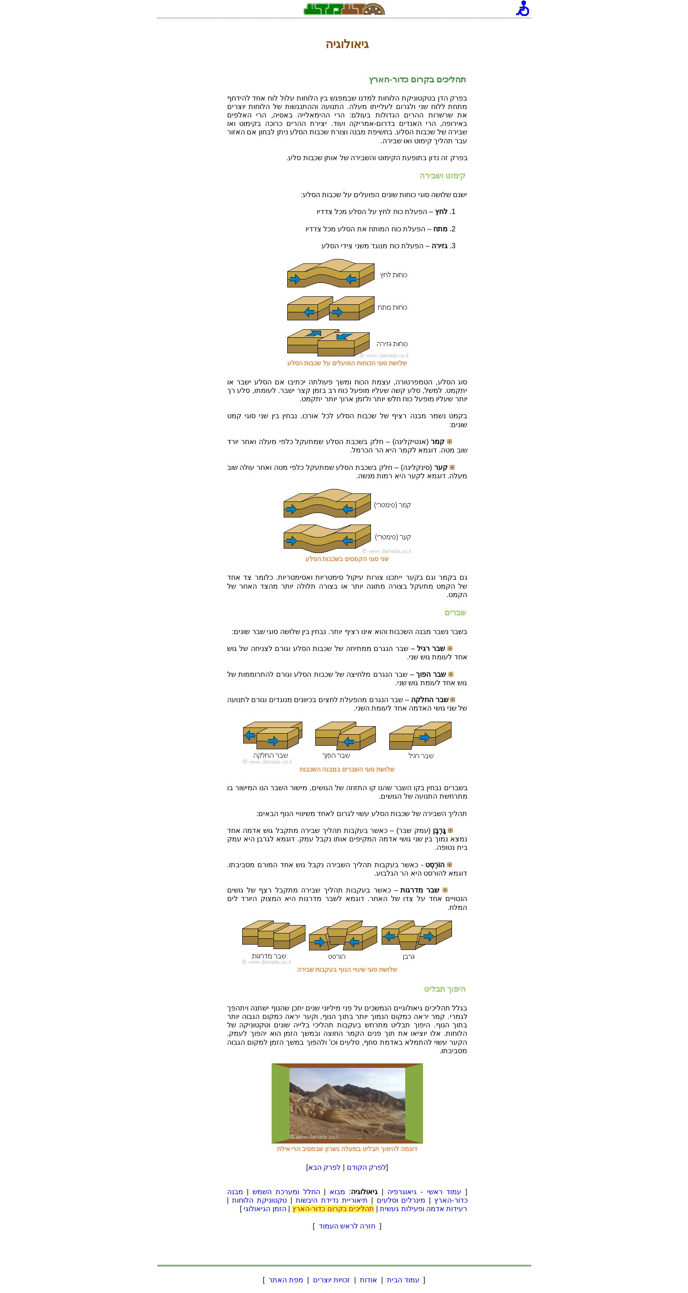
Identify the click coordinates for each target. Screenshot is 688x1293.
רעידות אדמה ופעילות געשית (423, 1208)
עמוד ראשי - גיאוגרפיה (424, 1192)
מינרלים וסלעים (401, 1200)
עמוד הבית (403, 1280)
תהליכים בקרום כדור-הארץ (333, 1208)
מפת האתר (286, 1280)
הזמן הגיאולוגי (265, 1208)
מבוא (337, 1192)
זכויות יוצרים (331, 1280)
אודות (368, 1280)
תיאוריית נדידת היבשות (332, 1200)
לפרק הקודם (366, 1167)
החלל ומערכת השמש (286, 1192)
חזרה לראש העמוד (347, 1226)
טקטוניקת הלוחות (259, 1200)
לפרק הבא (324, 1167)
